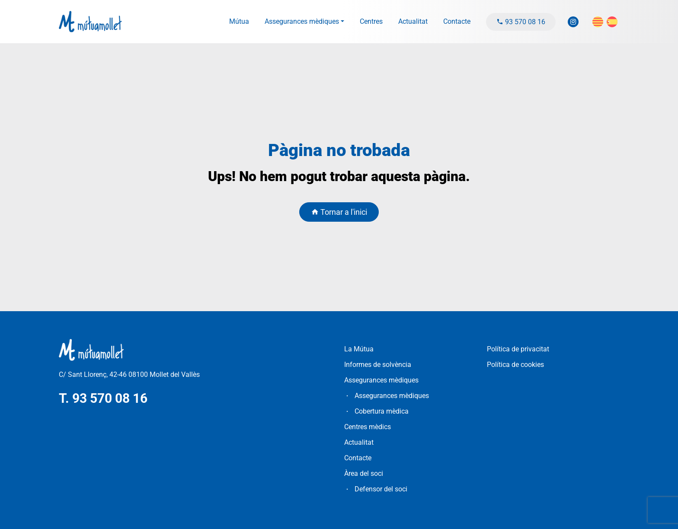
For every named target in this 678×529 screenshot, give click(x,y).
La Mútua (359, 349)
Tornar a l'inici (339, 212)
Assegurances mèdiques (302, 21)
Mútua (239, 21)
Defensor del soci (381, 489)
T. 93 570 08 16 (103, 398)
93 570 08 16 (520, 22)
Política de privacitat (518, 349)
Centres (371, 21)
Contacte (456, 21)
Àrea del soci (363, 473)
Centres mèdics (367, 427)
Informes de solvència (377, 364)
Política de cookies (515, 364)
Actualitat (413, 21)
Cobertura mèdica (382, 411)
